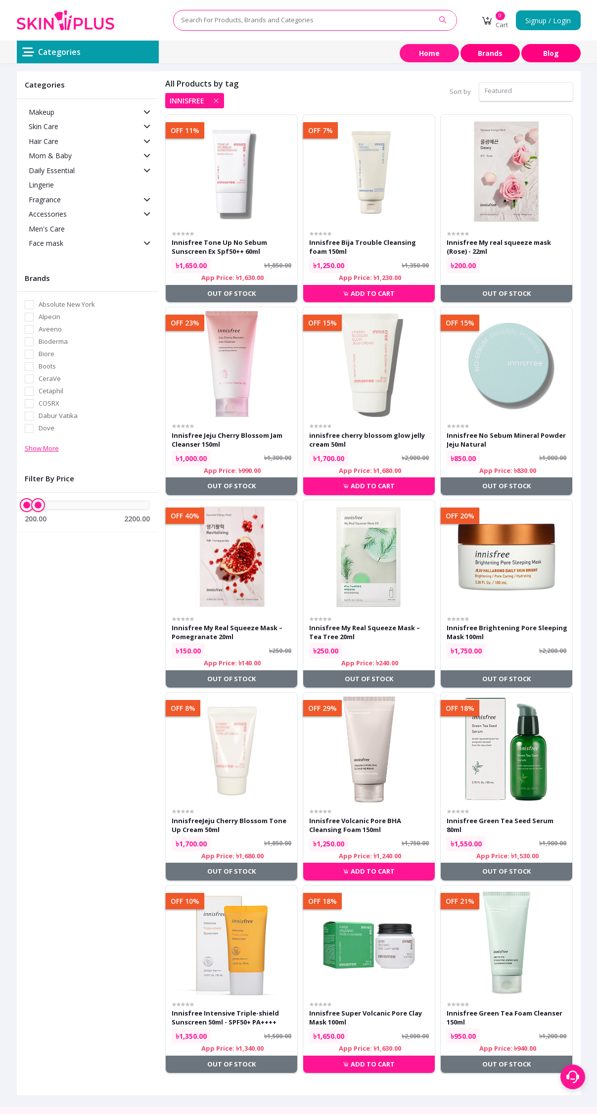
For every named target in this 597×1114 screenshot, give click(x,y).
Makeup (41, 112)
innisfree (187, 100)
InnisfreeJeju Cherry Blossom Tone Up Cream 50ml (229, 825)
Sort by (460, 91)
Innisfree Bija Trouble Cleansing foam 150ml (362, 247)
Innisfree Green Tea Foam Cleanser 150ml (504, 1017)
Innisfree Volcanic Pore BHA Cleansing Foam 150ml (355, 825)
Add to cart (369, 293)
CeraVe (50, 378)
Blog (551, 53)
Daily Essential (52, 170)
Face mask (46, 243)
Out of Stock (231, 293)
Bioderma (53, 341)
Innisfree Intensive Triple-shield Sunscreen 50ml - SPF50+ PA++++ (225, 1017)
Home (429, 53)
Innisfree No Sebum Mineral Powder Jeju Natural (506, 440)
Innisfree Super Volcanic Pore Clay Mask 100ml (365, 1017)
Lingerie (41, 184)
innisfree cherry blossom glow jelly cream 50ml (367, 440)
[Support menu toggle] (572, 1077)
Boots (47, 366)
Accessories (48, 214)
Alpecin (49, 317)
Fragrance (45, 199)
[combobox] (526, 91)
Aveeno (50, 329)
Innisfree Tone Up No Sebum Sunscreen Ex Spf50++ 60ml (219, 247)
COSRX (49, 403)
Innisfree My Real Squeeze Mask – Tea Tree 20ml (364, 632)
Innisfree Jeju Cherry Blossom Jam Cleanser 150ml (227, 440)
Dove (46, 428)
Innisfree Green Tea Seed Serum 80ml (500, 825)
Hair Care (43, 141)
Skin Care (43, 126)
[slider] (27, 505)
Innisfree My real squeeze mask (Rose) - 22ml (499, 247)
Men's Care (47, 228)
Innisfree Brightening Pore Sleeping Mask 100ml (507, 632)
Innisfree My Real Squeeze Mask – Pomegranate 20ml (227, 632)
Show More (42, 448)
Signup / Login (548, 20)
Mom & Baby (50, 155)
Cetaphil (51, 391)
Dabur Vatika (58, 415)
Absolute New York (67, 304)
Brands (490, 53)
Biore (46, 354)
